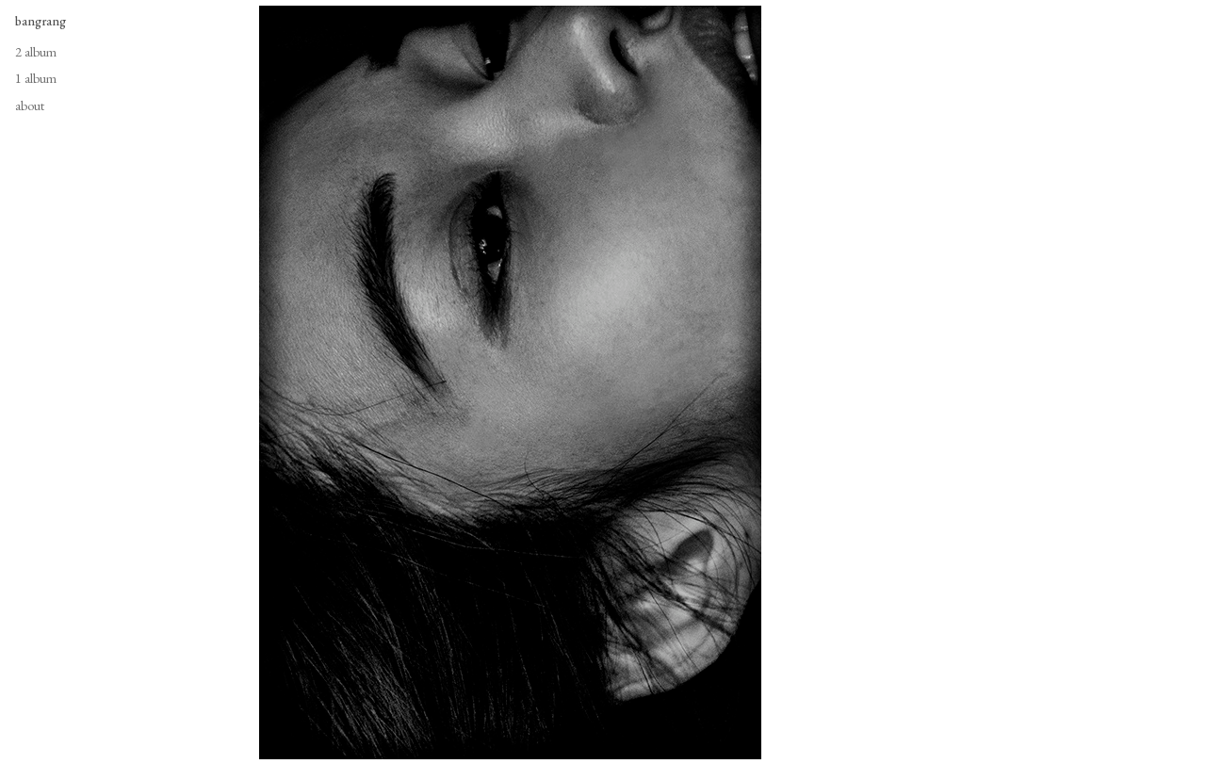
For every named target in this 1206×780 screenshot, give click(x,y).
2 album (36, 51)
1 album (36, 78)
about (29, 105)
